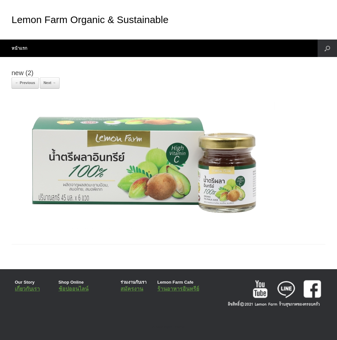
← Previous (25, 83)
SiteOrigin (163, 327)
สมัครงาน (131, 289)
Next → (49, 83)
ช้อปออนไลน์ (74, 289)
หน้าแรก (19, 48)
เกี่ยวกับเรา (27, 289)
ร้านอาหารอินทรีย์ (178, 289)
